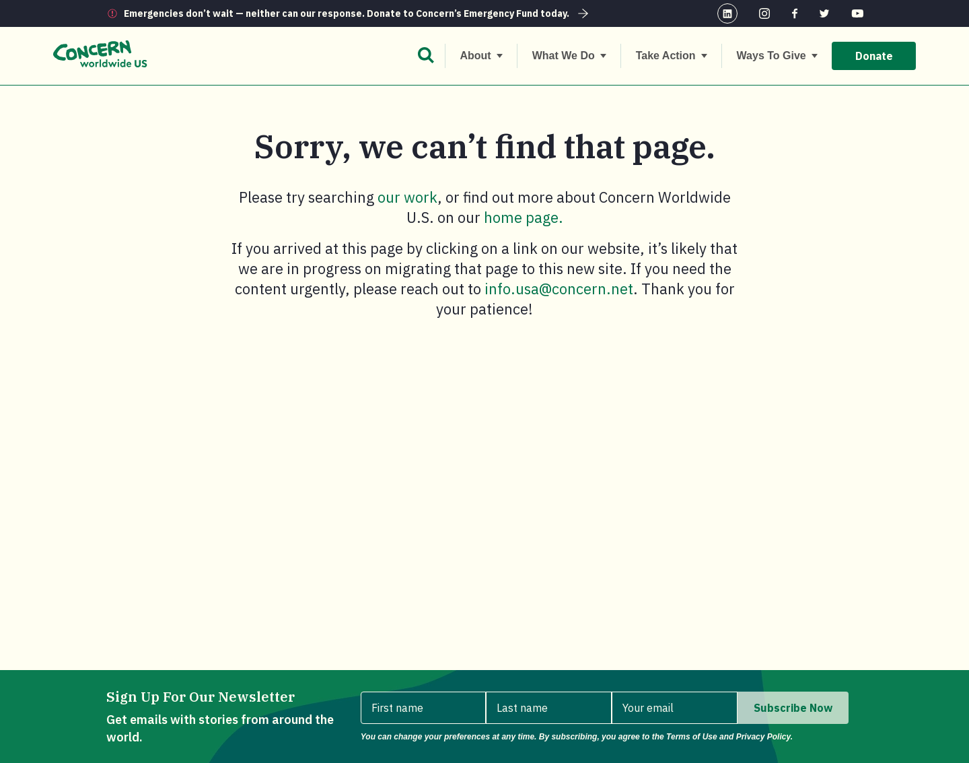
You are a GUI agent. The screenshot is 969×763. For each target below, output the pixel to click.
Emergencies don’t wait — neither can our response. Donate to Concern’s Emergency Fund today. (357, 13)
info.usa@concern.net (559, 288)
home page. (523, 217)
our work (407, 197)
